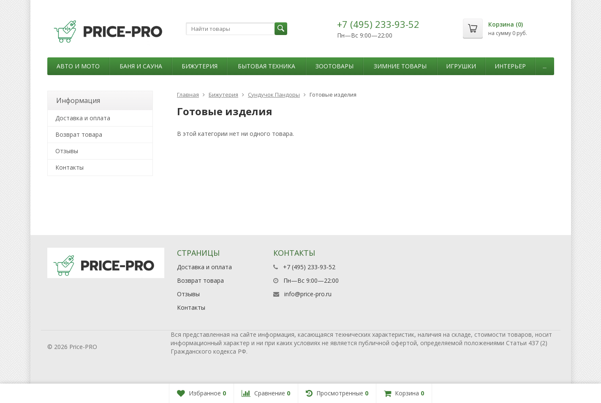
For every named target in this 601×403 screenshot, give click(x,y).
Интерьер (510, 66)
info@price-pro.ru (308, 294)
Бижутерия (200, 66)
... (545, 66)
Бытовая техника (266, 66)
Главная (188, 94)
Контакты (69, 167)
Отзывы (66, 151)
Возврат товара (78, 134)
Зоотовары (334, 66)
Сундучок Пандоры (274, 94)
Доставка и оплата (82, 118)
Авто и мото (78, 66)
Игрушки (461, 66)
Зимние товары (400, 66)
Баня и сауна (141, 66)
